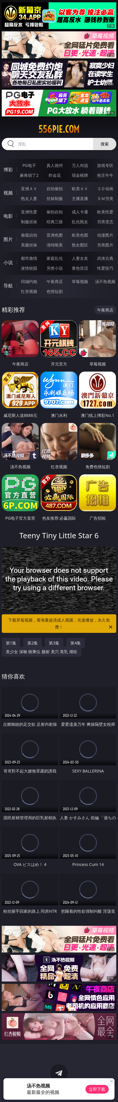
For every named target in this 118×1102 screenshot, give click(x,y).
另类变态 (105, 221)
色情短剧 (55, 291)
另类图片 (105, 245)
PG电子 (29, 165)
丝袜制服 (55, 198)
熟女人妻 (29, 198)
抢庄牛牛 (105, 175)
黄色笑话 (80, 268)
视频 (8, 193)
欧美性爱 (105, 212)
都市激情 (29, 258)
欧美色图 (80, 235)
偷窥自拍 (29, 235)
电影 (8, 216)
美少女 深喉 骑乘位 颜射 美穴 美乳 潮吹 (41, 651)
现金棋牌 (80, 175)
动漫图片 (105, 235)
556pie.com (58, 129)
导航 (8, 285)
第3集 (54, 643)
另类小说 (55, 268)
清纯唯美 (55, 245)
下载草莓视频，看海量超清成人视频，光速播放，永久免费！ (60, 624)
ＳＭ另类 (105, 198)
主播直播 (80, 198)
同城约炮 (29, 281)
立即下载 (97, 1089)
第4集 (75, 643)
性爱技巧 (105, 268)
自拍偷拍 (55, 188)
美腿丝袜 (29, 245)
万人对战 (80, 165)
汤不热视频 (105, 281)
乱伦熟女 (80, 221)
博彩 (8, 169)
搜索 (105, 144)
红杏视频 (29, 291)
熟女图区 (80, 245)
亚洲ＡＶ (29, 188)
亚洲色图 (55, 235)
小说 (8, 262)
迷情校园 (29, 268)
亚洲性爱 (29, 212)
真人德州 (55, 165)
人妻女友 (80, 258)
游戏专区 (105, 165)
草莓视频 (80, 281)
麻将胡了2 (29, 175)
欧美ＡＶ (80, 188)
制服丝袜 (29, 221)
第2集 (32, 643)
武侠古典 (105, 258)
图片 (8, 239)
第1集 (11, 643)
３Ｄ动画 (105, 188)
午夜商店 (55, 281)
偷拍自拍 (55, 212)
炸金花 (55, 175)
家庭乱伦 (55, 258)
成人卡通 (80, 212)
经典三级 (55, 221)
